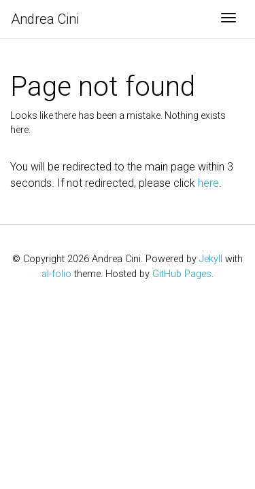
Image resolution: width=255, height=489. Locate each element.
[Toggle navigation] (228, 19)
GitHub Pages (181, 274)
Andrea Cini (45, 19)
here (208, 183)
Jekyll (210, 259)
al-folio (56, 274)
